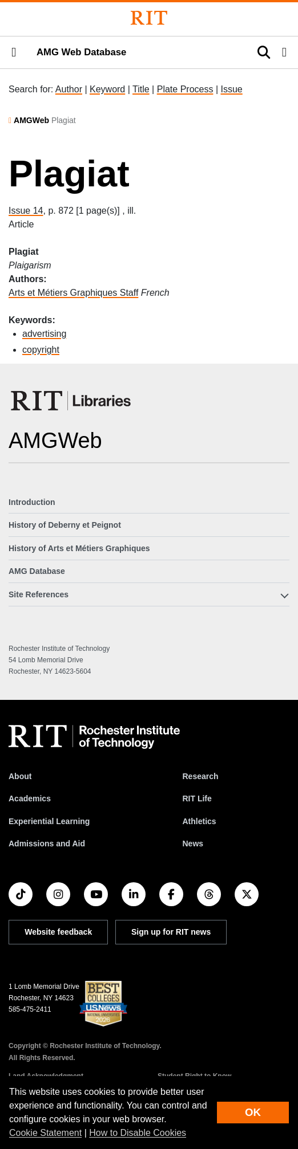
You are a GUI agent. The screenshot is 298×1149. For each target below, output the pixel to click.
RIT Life (196, 798)
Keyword (107, 89)
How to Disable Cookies (137, 1133)
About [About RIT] (20, 776)
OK (253, 1112)
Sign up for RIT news (171, 931)
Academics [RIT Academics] (30, 798)
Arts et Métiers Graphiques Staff (73, 293)
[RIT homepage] (94, 737)
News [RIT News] (192, 843)
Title (141, 89)
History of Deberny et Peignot (65, 524)
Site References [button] (39, 594)
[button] (14, 52)
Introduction (32, 502)
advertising (44, 334)
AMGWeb (31, 120)
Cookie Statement (45, 1133)
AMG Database (37, 571)
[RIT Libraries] (72, 400)
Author (68, 89)
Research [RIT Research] (200, 776)
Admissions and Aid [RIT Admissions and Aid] (47, 843)
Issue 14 (26, 210)
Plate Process (185, 89)
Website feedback (58, 931)
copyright (40, 350)
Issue (231, 89)
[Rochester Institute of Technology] (149, 18)
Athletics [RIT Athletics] (199, 821)
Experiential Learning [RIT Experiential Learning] (49, 821)
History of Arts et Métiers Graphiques (79, 548)
